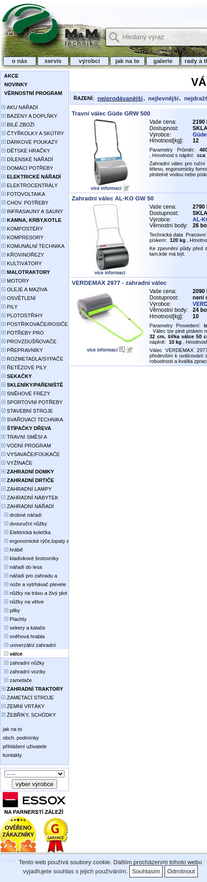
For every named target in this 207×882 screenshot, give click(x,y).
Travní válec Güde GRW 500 (111, 113)
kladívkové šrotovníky (29, 558)
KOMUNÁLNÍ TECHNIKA (32, 246)
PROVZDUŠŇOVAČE (29, 341)
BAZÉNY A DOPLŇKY (29, 116)
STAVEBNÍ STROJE (27, 411)
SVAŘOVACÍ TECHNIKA (32, 419)
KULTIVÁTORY (21, 263)
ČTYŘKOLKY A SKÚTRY (32, 133)
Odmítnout (181, 871)
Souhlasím (146, 871)
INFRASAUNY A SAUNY (32, 211)
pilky (10, 610)
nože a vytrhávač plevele (33, 584)
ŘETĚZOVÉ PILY (24, 367)
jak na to (127, 61)
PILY (9, 307)
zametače (16, 680)
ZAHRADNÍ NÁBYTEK (29, 497)
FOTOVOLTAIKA (23, 194)
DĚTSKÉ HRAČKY (25, 150)
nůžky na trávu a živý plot (34, 593)
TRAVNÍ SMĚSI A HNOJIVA (24, 437)
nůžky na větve (22, 601)
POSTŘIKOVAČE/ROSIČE (34, 324)
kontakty (11, 755)
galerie (163, 61)
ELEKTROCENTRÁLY (29, 185)
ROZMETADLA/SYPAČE (32, 359)
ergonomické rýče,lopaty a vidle (35, 541)
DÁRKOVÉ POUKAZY (29, 142)
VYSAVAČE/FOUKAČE (30, 454)
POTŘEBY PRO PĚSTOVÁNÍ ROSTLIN (27, 333)
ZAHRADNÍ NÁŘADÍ (27, 506)
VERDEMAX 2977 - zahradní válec (119, 282)
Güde (200, 134)
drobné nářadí (21, 515)
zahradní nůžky (22, 663)
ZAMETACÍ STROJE (27, 697)
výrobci (89, 61)
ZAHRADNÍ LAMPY (26, 489)
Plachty (14, 619)
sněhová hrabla (23, 636)
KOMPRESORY (22, 237)
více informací (106, 188)
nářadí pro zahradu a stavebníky (29, 576)
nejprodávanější (120, 98)
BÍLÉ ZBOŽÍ (17, 124)
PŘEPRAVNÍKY (22, 350)
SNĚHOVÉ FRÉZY (25, 393)
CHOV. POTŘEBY (24, 202)
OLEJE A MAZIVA (24, 289)
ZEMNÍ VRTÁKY (23, 706)
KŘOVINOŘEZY (22, 254)
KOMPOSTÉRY (22, 228)
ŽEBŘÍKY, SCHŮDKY (28, 715)
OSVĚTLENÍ (18, 298)
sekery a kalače (23, 627)
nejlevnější (163, 98)
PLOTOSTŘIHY (22, 315)
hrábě (12, 549)
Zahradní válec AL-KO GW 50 (113, 198)
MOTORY (15, 281)
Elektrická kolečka (26, 532)
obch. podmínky (20, 737)
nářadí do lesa (21, 567)
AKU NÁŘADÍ (19, 107)
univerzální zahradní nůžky (28, 645)
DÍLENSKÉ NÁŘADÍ (27, 159)
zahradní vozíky (23, 671)
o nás (20, 61)
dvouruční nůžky (24, 523)
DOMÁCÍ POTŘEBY (27, 168)
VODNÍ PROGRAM (26, 445)
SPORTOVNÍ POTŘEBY (32, 402)
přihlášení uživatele (24, 746)
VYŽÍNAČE (16, 463)
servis (53, 61)
